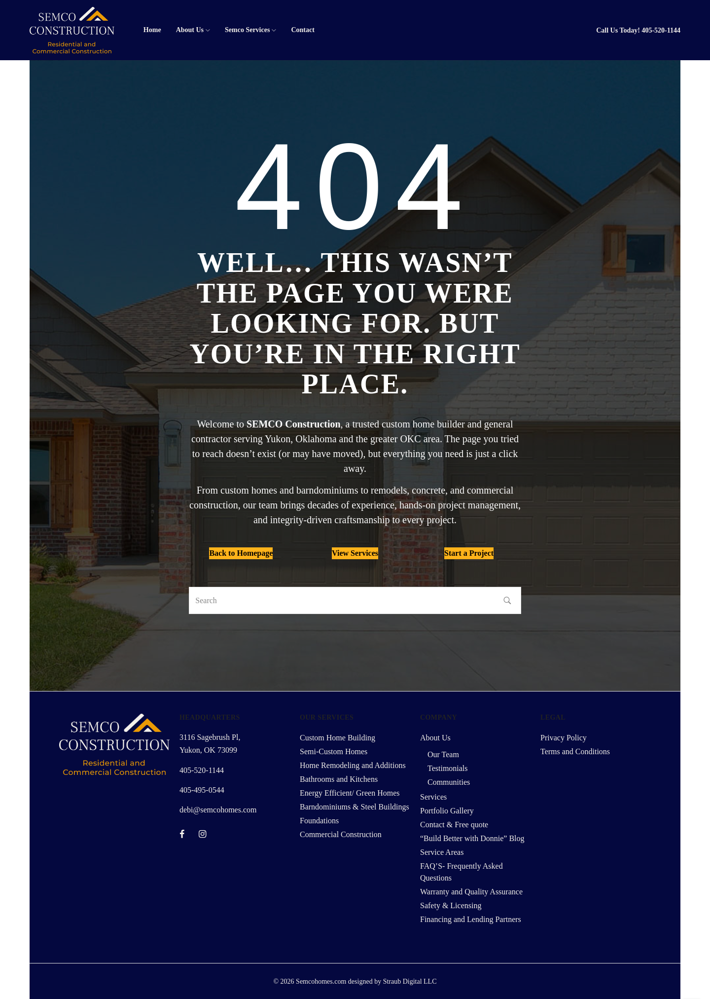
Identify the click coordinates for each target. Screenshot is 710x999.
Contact (302, 30)
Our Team (443, 754)
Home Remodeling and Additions (353, 765)
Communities (448, 782)
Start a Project (469, 553)
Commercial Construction (341, 834)
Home (152, 30)
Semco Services (247, 30)
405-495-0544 (201, 790)
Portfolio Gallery (447, 811)
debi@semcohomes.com (217, 810)
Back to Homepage (241, 553)
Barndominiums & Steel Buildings (354, 807)
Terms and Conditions (575, 751)
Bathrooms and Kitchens (339, 779)
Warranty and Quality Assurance (471, 891)
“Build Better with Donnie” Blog (472, 838)
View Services (355, 553)
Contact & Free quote (454, 824)
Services (433, 797)
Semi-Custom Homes (333, 751)
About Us (190, 30)
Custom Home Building (337, 737)
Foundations (319, 820)
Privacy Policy (563, 737)
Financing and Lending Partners (470, 919)
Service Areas (441, 852)
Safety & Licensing (450, 905)
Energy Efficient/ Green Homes (349, 793)
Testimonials (447, 768)
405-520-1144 (660, 30)
